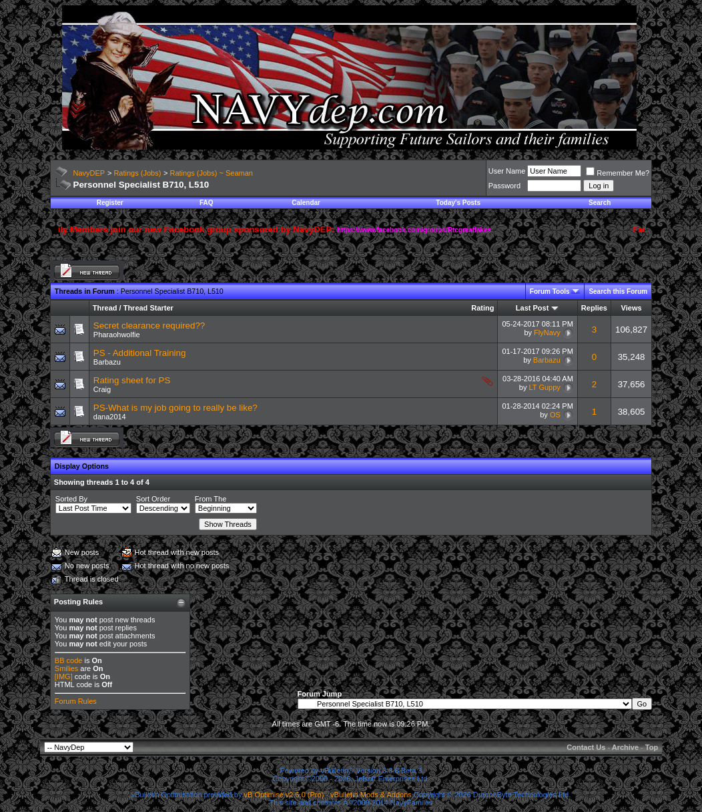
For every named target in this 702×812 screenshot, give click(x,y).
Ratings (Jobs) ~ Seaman (210, 173)
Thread (105, 308)
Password (504, 186)
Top (651, 747)
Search (600, 202)
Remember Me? (617, 173)
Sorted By (71, 499)
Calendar (306, 202)
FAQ (207, 202)
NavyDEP (89, 173)
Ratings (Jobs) (137, 173)
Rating (482, 308)
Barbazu (107, 362)
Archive (625, 747)
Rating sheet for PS (132, 380)
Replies (594, 308)
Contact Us (586, 747)
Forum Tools (550, 291)
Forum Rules (76, 701)
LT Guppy (545, 387)
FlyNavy (547, 333)
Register (110, 202)
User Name (507, 171)
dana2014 (109, 417)
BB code (69, 660)
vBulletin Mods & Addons (371, 795)
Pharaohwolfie (116, 335)
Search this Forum (618, 291)
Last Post (532, 308)
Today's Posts (458, 202)
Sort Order (153, 499)
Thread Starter (148, 308)
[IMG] (64, 676)
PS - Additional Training (139, 353)
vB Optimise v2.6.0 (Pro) (284, 795)
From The (210, 499)
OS (555, 415)
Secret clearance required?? (149, 326)
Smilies (66, 668)
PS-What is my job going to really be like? (175, 408)
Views (631, 308)
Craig (102, 389)
